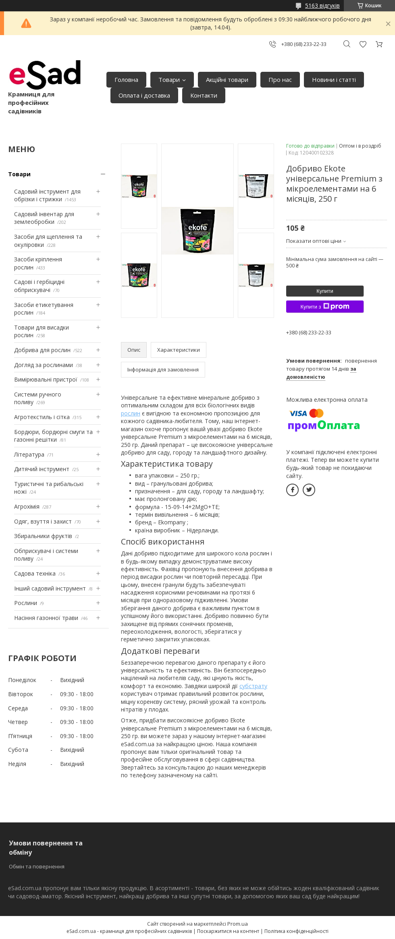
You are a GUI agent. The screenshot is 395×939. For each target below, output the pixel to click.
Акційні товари (227, 79)
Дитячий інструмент (41, 469)
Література (29, 454)
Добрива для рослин (42, 350)
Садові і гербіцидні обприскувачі (39, 286)
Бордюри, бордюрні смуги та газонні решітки (53, 436)
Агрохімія (27, 506)
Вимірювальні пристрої (45, 379)
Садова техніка (35, 573)
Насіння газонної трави (46, 618)
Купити (324, 291)
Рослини (25, 603)
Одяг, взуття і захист (43, 521)
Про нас (280, 79)
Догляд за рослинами (43, 365)
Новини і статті (334, 79)
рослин (130, 413)
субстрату (253, 686)
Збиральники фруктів (43, 536)
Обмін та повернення (36, 866)
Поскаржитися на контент (228, 931)
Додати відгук (363, 44)
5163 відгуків (322, 5)
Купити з (324, 306)
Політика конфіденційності (296, 931)
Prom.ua (237, 923)
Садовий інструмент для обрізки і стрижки (47, 195)
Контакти (203, 95)
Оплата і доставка (144, 95)
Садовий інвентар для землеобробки (44, 218)
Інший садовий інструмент (50, 588)
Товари (169, 79)
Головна (126, 79)
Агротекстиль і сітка (42, 417)
